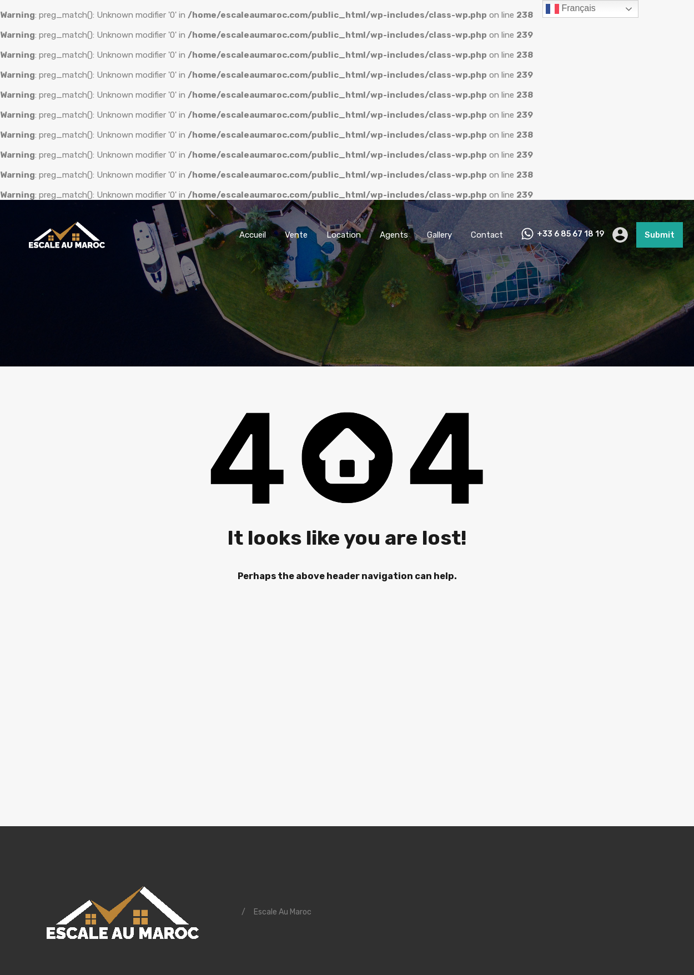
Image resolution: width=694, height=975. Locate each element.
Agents (394, 235)
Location (343, 235)
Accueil (252, 235)
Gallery (439, 235)
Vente (296, 235)
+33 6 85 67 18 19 (570, 234)
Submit (660, 235)
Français (571, 9)
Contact (487, 235)
